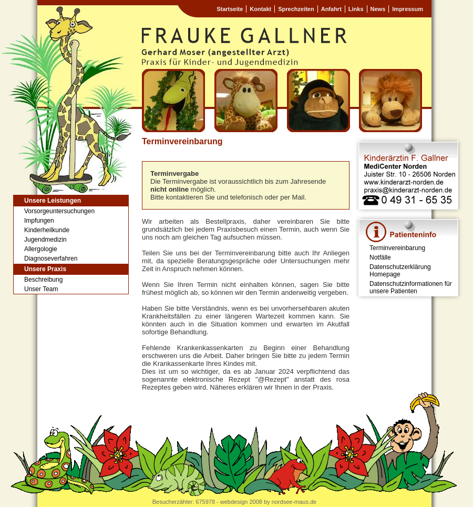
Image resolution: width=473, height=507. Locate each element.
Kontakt (260, 9)
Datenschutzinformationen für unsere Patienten (410, 287)
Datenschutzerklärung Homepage (400, 270)
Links (356, 9)
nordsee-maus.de (294, 502)
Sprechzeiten (296, 9)
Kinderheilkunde (46, 230)
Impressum (407, 9)
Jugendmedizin (45, 239)
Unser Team (41, 289)
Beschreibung (43, 279)
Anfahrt (331, 9)
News (378, 9)
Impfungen (39, 220)
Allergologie (40, 249)
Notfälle (380, 257)
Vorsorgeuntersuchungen (59, 211)
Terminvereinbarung (397, 248)
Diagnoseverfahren (50, 258)
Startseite (230, 9)
